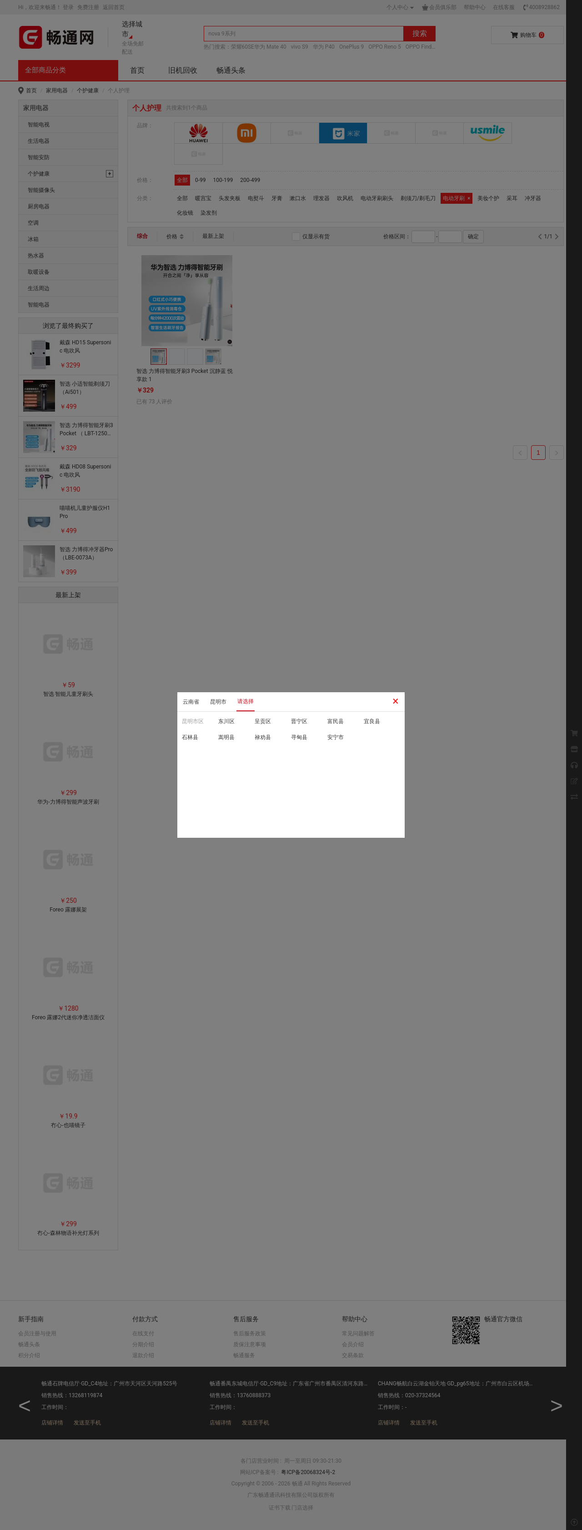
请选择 (245, 701)
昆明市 (218, 702)
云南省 (191, 702)
